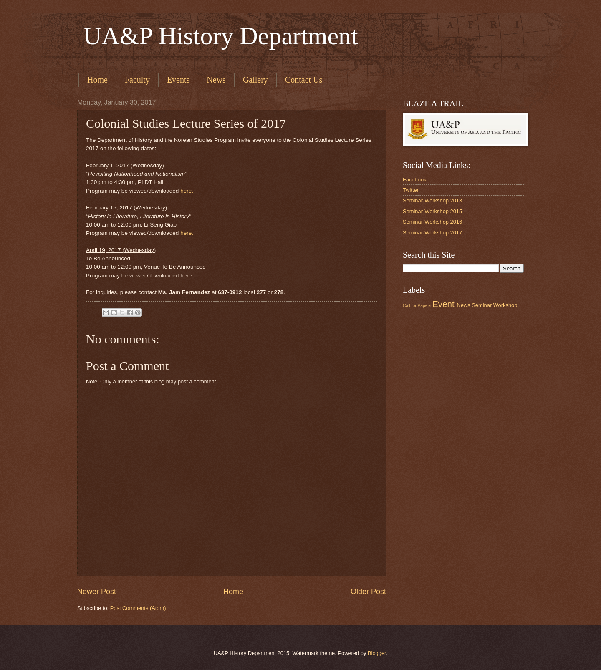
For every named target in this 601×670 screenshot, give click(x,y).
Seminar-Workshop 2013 (432, 200)
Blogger (377, 653)
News (216, 79)
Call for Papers (417, 305)
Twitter (411, 190)
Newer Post (96, 591)
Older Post (368, 591)
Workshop (505, 305)
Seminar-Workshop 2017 (432, 232)
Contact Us (303, 79)
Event (443, 304)
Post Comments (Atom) (138, 608)
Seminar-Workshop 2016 (432, 222)
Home (97, 79)
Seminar (482, 305)
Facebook (415, 179)
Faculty (137, 79)
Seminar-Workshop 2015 (432, 211)
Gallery (255, 79)
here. (186, 191)
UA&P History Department (217, 36)
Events (178, 79)
